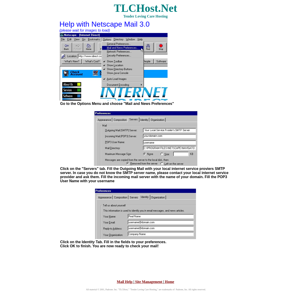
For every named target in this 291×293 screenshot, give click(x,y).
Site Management (148, 282)
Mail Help (125, 282)
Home (169, 282)
